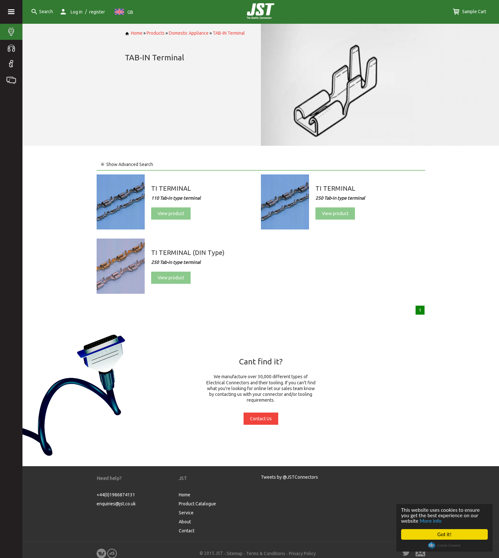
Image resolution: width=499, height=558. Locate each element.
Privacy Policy (302, 553)
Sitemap (235, 553)
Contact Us (261, 418)
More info (431, 521)
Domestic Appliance (189, 33)
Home (133, 33)
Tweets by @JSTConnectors (289, 477)
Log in (76, 11)
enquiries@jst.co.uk (116, 503)
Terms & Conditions (265, 553)
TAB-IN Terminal (229, 33)
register (97, 11)
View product (171, 213)
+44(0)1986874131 (116, 494)
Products (156, 33)
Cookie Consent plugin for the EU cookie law (444, 545)
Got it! (444, 534)
